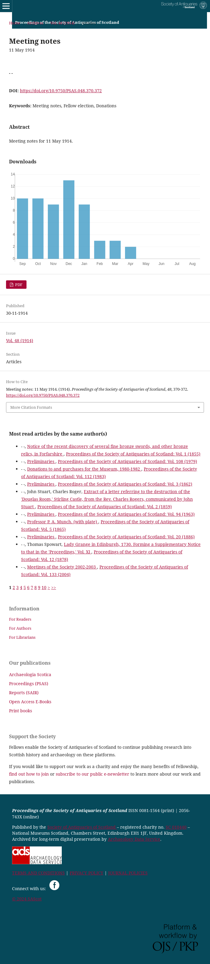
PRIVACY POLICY (86, 873)
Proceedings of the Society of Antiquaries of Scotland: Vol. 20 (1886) (126, 537)
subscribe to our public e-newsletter (92, 774)
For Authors (20, 628)
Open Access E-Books (30, 701)
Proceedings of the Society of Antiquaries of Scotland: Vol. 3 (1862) (125, 484)
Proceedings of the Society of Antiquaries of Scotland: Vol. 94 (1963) (126, 514)
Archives (35, 23)
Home (14, 23)
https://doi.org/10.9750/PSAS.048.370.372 (61, 90)
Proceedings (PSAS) (28, 683)
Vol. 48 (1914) (62, 23)
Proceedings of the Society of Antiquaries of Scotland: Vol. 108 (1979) (127, 461)
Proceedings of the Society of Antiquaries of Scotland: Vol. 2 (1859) (104, 506)
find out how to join (29, 774)
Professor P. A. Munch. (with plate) (62, 522)
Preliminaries (41, 461)
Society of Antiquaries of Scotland (82, 827)
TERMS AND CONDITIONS (38, 873)
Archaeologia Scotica (30, 674)
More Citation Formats (31, 407)
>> (53, 587)
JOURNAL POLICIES (128, 873)
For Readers (20, 619)
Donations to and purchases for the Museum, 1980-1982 (84, 469)
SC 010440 (176, 827)
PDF (18, 284)
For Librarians (22, 637)
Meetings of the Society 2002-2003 (62, 567)
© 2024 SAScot (27, 899)
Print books (20, 711)
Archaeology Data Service (134, 839)
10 (44, 587)
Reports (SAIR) (24, 692)
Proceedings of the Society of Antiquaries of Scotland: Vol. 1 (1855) (133, 454)
